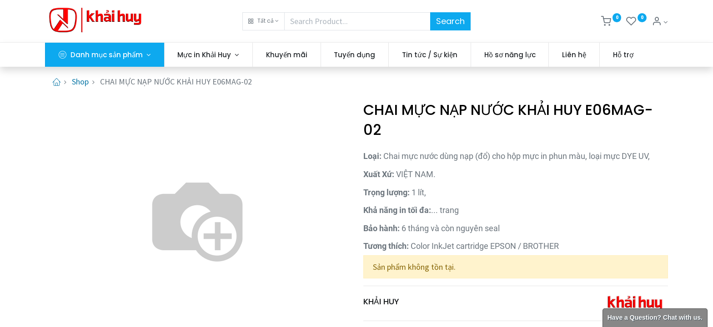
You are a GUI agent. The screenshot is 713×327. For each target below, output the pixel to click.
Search (450, 21)
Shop (80, 81)
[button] (263, 21)
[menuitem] (287, 55)
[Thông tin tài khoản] (660, 22)
